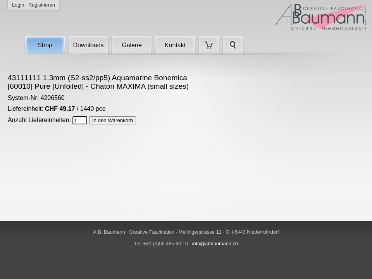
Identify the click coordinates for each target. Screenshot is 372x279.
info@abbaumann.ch (215, 243)
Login (18, 5)
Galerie (132, 45)
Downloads (88, 45)
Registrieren (41, 5)
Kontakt (175, 45)
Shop (45, 45)
